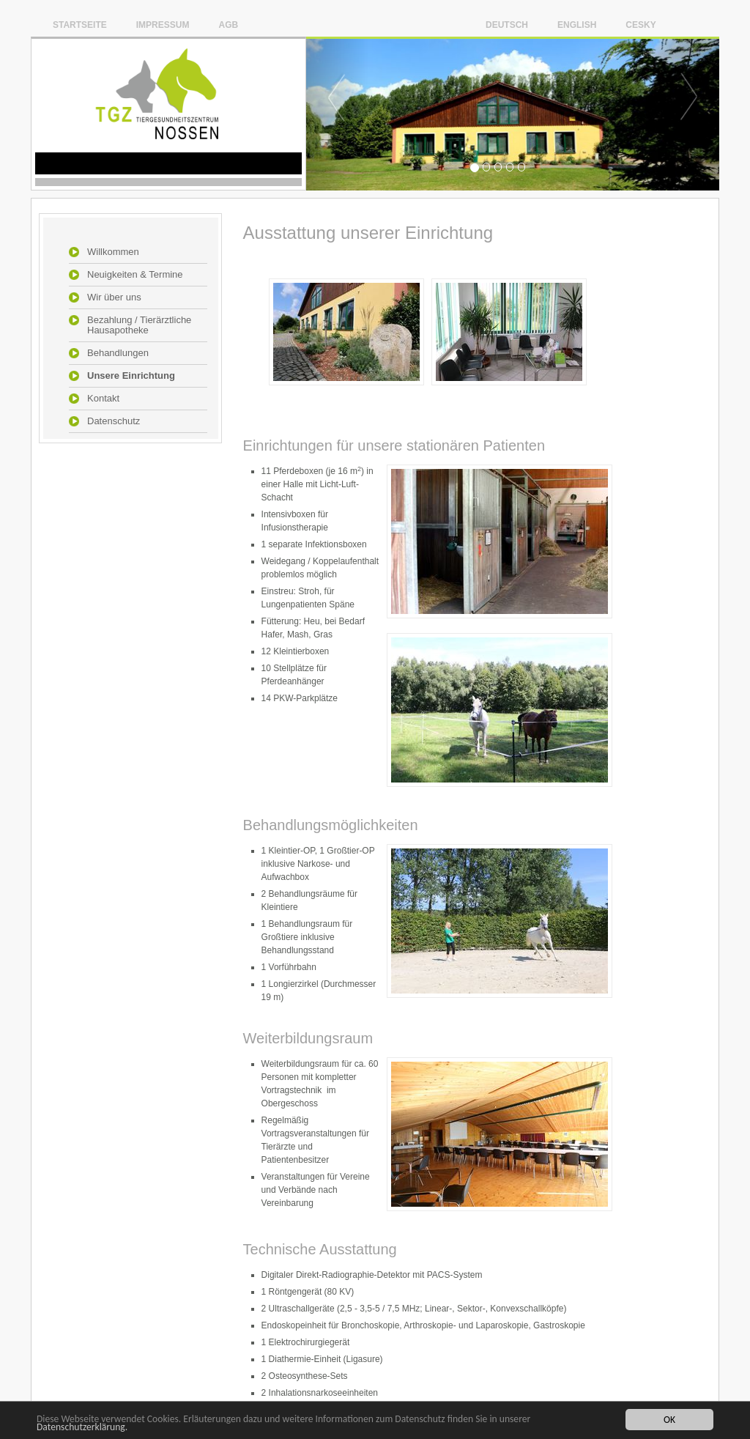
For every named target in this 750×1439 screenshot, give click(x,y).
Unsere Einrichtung (131, 376)
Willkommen (113, 252)
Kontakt (103, 398)
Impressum (163, 24)
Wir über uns (114, 297)
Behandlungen (118, 353)
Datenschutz (113, 421)
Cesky (640, 24)
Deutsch (507, 24)
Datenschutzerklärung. (82, 1427)
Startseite (80, 24)
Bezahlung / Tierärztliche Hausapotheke (139, 325)
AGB (228, 24)
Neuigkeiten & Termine (135, 275)
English (576, 24)
